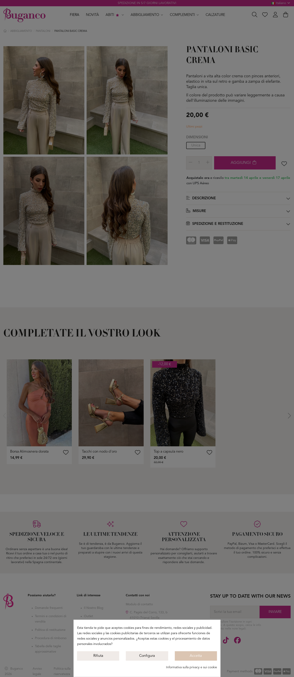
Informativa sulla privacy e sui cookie (191, 667)
